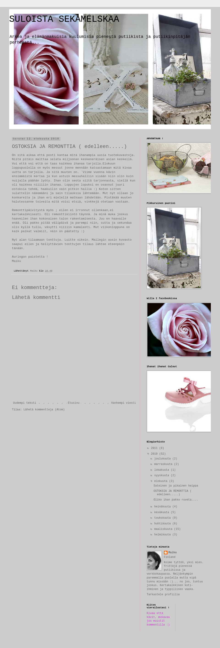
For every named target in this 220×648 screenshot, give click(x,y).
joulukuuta (163, 458)
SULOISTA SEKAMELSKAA (64, 19)
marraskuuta (164, 464)
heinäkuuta (163, 506)
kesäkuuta (162, 512)
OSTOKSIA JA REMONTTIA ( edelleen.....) (173, 492)
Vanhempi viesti (123, 403)
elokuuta (161, 481)
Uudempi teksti (24, 403)
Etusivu (73, 403)
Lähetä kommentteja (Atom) (44, 409)
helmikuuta (163, 534)
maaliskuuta (164, 529)
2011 (155, 448)
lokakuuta (162, 470)
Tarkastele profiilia (163, 594)
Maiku (172, 552)
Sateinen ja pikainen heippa (176, 485)
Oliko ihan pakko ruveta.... (176, 499)
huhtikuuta (163, 523)
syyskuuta (162, 475)
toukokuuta (163, 518)
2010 (155, 454)
